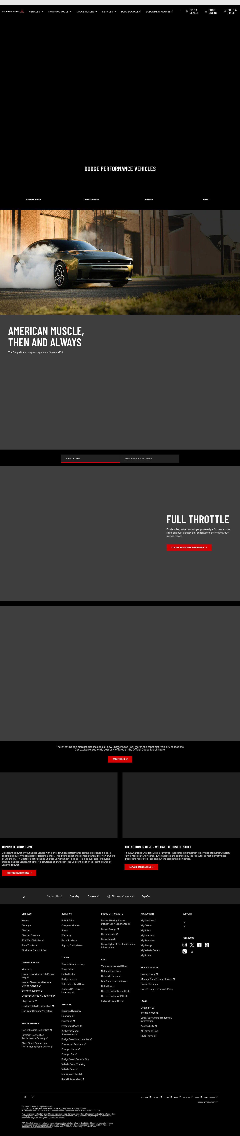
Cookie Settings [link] (149, 984)
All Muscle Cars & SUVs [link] (34, 950)
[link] (13, 11)
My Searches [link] (148, 940)
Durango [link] (26, 925)
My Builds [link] (146, 930)
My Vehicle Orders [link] (150, 950)
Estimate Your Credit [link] (112, 1001)
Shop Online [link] (68, 969)
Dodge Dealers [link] (69, 979)
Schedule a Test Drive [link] (73, 984)
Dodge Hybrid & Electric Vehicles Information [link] (118, 946)
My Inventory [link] (147, 935)
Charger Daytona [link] (31, 935)
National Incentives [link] (111, 971)
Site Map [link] (75, 896)
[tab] (90, 459)
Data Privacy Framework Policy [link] (157, 989)
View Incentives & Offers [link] (114, 966)
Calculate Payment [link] (111, 976)
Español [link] (146, 896)
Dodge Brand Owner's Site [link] (75, 1059)
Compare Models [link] (71, 925)
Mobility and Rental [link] (72, 1074)
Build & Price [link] (68, 920)
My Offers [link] (146, 925)
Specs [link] (65, 930)
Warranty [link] (27, 969)
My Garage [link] (146, 945)
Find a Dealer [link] (68, 974)
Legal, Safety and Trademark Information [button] (156, 1019)
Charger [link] (26, 930)
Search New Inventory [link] (73, 964)
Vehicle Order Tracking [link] (73, 1064)
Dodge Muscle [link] (108, 939)
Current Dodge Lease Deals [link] (115, 991)
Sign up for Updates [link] (72, 945)
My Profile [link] (146, 955)
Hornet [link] (25, 920)
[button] (36, 11)
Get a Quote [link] (107, 986)
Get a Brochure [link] (69, 940)
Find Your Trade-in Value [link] (114, 981)
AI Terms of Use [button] (149, 1031)
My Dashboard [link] (148, 920)
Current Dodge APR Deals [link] (114, 996)
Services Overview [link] (71, 1011)
